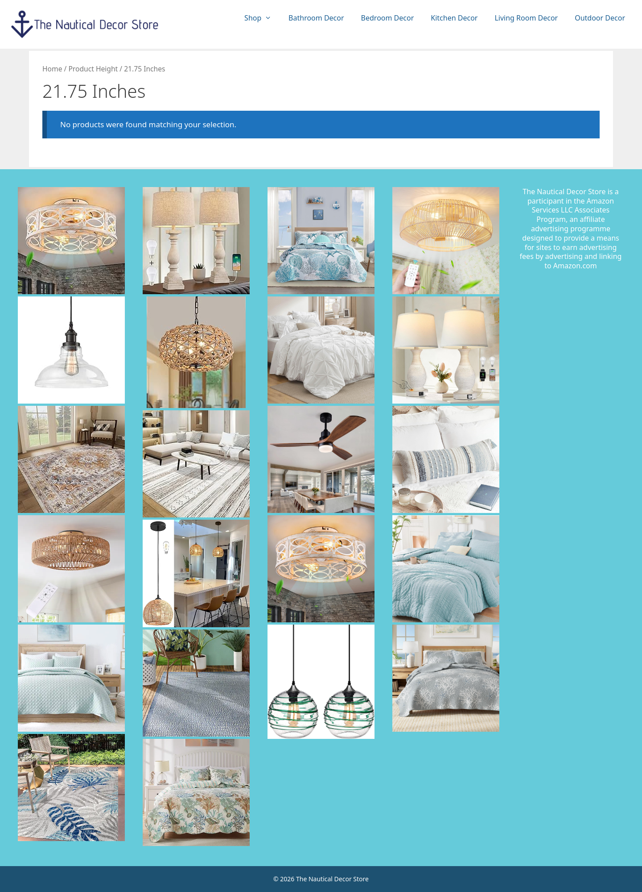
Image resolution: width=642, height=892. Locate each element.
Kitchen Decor (454, 18)
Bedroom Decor (387, 18)
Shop (262, 18)
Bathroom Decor (316, 18)
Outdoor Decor (600, 18)
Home (52, 69)
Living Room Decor (526, 18)
